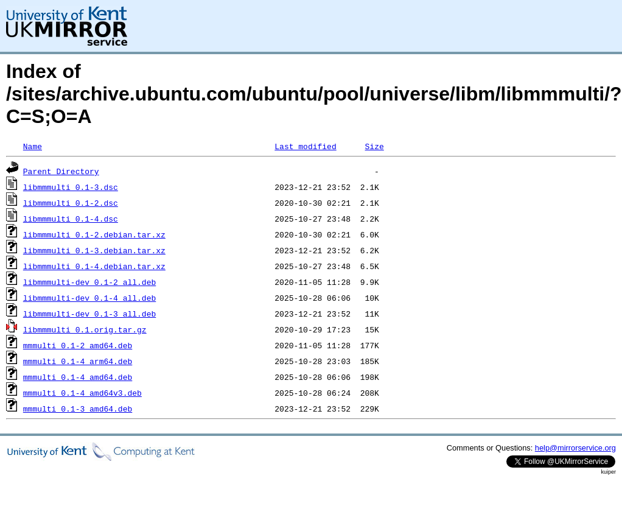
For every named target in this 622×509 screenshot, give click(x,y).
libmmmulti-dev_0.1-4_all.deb (89, 297)
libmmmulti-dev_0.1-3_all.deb (89, 313)
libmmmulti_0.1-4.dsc (70, 218)
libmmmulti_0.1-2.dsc (70, 202)
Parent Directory (61, 171)
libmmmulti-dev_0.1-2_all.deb (89, 281)
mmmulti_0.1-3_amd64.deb (77, 408)
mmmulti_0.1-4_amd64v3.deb (82, 392)
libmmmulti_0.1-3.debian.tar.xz (94, 250)
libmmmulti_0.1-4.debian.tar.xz (94, 266)
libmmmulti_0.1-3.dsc (70, 186)
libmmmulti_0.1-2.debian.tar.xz (94, 234)
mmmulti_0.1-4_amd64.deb (77, 376)
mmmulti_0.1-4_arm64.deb (77, 361)
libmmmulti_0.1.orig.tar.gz (85, 329)
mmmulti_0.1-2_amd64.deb (77, 345)
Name (32, 146)
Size (374, 146)
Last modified (305, 146)
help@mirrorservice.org (575, 447)
